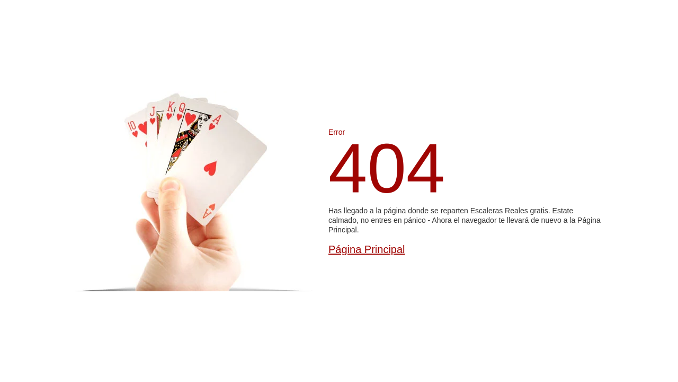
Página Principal (366, 249)
